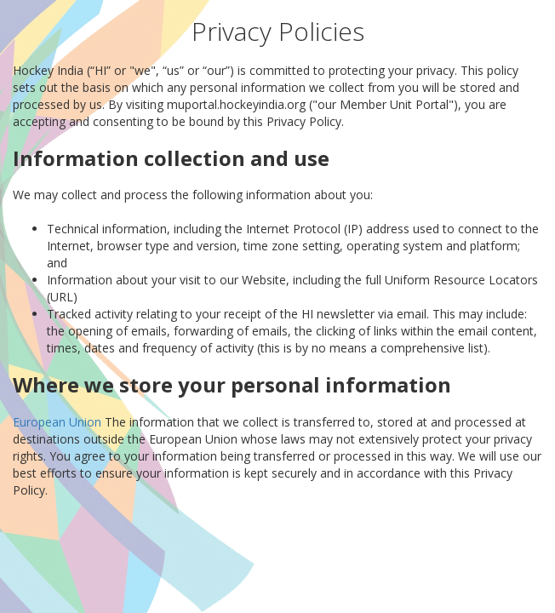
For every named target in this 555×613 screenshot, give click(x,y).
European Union (57, 422)
